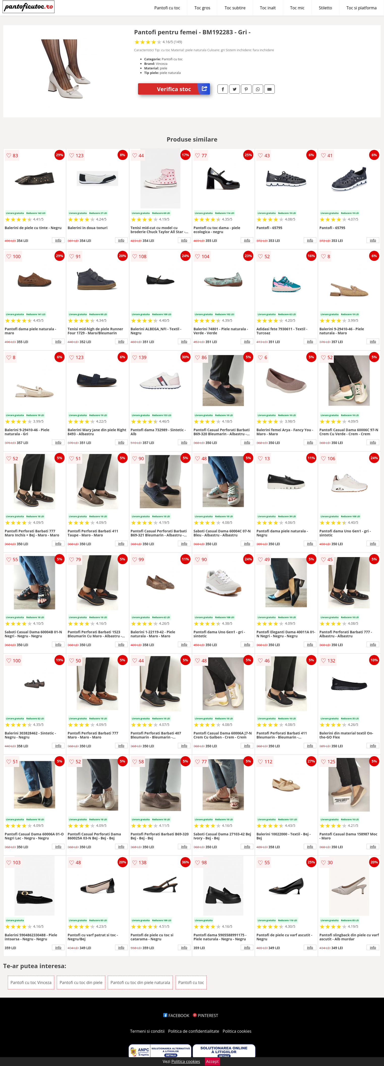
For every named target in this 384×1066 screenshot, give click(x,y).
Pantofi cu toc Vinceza (31, 982)
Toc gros (202, 8)
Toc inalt (268, 8)
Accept (212, 1061)
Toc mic (297, 8)
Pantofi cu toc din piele (81, 982)
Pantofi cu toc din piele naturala (140, 982)
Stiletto (325, 8)
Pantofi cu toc (167, 8)
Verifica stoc (183, 89)
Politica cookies (237, 1031)
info (58, 240)
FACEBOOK (176, 1015)
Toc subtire (235, 8)
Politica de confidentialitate (193, 1031)
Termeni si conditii (147, 1031)
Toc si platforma (361, 8)
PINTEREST (205, 1015)
